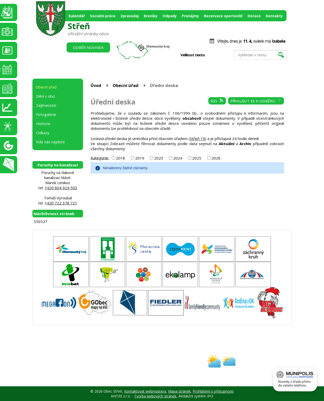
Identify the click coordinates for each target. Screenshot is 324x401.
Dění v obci (45, 96)
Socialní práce (102, 15)
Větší (222, 55)
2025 (196, 158)
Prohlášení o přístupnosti (213, 391)
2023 (158, 158)
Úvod (96, 85)
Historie (43, 123)
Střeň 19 (197, 138)
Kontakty (274, 15)
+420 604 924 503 (61, 187)
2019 (139, 158)
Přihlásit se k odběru (256, 100)
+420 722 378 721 (61, 202)
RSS (217, 100)
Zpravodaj (129, 15)
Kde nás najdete (50, 141)
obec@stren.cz (144, 365)
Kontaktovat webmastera (145, 391)
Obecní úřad (125, 85)
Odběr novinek (88, 47)
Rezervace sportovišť (223, 15)
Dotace (254, 15)
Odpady (170, 15)
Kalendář (77, 15)
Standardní (217, 55)
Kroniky (150, 15)
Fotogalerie (46, 114)
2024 (177, 158)
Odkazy (42, 132)
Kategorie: (100, 157)
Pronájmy (190, 15)
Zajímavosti (46, 105)
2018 (120, 158)
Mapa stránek (179, 391)
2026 (215, 158)
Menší (212, 55)
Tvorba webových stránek (155, 396)
